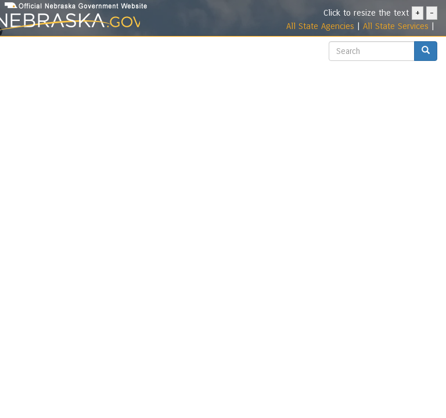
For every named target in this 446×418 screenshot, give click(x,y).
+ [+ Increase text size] (417, 13)
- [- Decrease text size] (432, 13)
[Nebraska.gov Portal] (70, 22)
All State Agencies (320, 26)
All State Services (396, 26)
